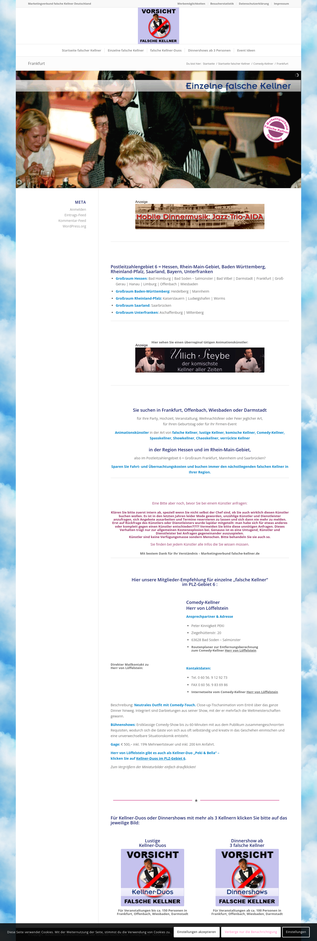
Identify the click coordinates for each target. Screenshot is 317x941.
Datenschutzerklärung (254, 3)
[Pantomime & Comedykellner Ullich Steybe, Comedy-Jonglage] (199, 358)
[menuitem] (191, 3)
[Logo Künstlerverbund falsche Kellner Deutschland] (158, 26)
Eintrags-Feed (75, 215)
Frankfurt (36, 63)
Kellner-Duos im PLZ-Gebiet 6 (160, 758)
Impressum (281, 3)
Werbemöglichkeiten (191, 3)
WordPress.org (74, 226)
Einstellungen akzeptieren (196, 932)
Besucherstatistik (222, 3)
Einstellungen (296, 932)
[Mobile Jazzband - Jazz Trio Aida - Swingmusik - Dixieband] (199, 214)
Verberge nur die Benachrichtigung (251, 932)
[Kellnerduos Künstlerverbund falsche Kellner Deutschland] (152, 877)
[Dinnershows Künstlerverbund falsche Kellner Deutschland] (247, 877)
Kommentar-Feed (72, 220)
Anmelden (78, 209)
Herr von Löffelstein (240, 650)
